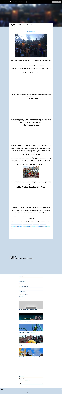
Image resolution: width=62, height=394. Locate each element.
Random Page (21, 376)
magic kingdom (13, 226)
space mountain (34, 226)
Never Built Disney (22, 291)
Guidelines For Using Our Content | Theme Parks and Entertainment (22, 258)
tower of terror (47, 226)
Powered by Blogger (31, 392)
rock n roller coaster (26, 226)
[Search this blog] (56, 2)
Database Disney (22, 379)
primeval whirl (19, 226)
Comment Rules (13, 256)
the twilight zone (40, 226)
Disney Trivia (21, 296)
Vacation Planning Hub (23, 281)
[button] (11, 28)
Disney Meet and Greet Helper (24, 380)
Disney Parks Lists (31, 31)
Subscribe (29, 1)
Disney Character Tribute (23, 286)
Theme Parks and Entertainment (14, 2)
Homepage (21, 276)
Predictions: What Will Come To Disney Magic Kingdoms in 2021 (29, 356)
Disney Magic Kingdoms (23, 294)
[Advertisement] (31, 247)
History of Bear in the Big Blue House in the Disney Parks (28, 309)
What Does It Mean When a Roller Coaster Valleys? (27, 332)
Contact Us (13, 257)
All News (20, 278)
